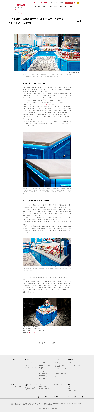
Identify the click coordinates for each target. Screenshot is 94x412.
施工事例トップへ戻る (47, 342)
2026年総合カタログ (44, 362)
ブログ (56, 376)
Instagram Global (52, 396)
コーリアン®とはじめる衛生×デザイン (59, 366)
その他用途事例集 (44, 376)
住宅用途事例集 (43, 373)
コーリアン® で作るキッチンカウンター (60, 371)
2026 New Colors (44, 363)
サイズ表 (70, 363)
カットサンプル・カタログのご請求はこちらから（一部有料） (32, 388)
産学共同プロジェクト (59, 384)
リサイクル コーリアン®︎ (45, 365)
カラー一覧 (28, 363)
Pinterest (72, 396)
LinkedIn (79, 396)
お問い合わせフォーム (44, 386)
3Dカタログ (42, 378)
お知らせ (13, 362)
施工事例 (56, 362)
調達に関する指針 (72, 390)
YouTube (43, 396)
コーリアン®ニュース (44, 371)
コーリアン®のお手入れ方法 (31, 367)
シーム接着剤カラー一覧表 (74, 365)
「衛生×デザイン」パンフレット (46, 368)
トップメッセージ (72, 388)
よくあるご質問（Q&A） (45, 388)
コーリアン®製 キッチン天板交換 (60, 369)
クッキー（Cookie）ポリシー (29, 401)
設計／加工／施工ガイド (45, 370)
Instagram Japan (63, 396)
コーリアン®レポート (59, 363)
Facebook (31, 396)
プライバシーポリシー (16, 401)
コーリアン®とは (29, 362)
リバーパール (43, 104)
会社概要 (70, 386)
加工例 (27, 365)
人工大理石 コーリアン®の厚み (60, 374)
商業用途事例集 (43, 375)
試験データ (71, 362)
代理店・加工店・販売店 (17, 386)
